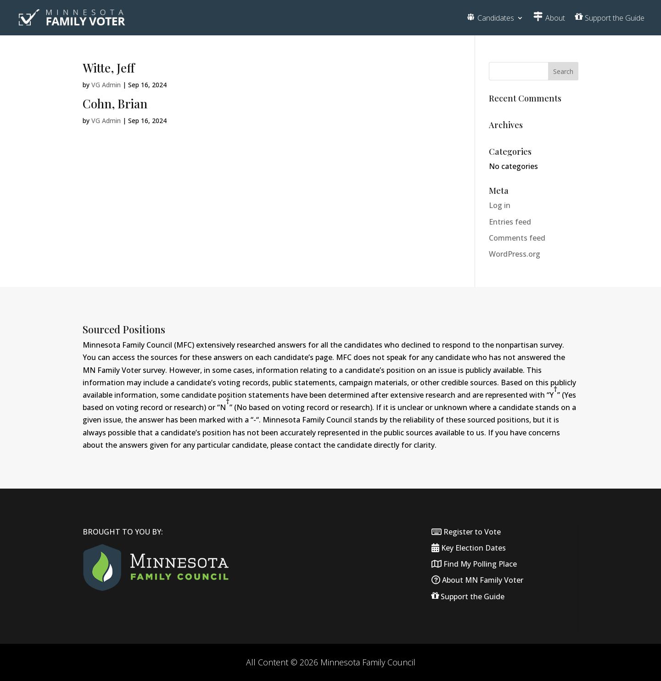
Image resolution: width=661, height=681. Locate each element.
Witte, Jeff (108, 68)
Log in (499, 205)
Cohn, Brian (115, 104)
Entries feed (510, 222)
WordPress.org (514, 254)
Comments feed (517, 238)
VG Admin (106, 84)
